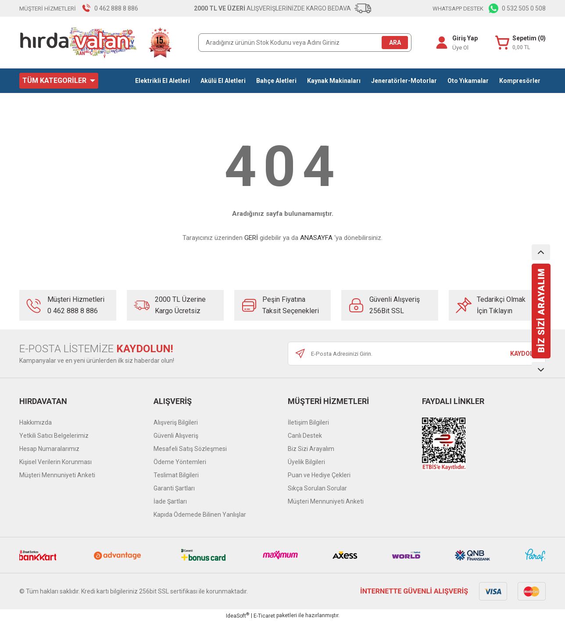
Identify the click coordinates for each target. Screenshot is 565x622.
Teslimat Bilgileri (176, 475)
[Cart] (520, 42)
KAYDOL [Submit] (521, 353)
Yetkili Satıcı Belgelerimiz (54, 435)
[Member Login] (441, 43)
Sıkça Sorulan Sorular (317, 488)
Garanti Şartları (174, 488)
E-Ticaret (264, 616)
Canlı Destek (305, 435)
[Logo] (96, 42)
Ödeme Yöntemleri (180, 461)
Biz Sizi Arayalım (311, 448)
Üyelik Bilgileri (306, 461)
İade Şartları (170, 501)
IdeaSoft (237, 615)
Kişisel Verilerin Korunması (55, 461)
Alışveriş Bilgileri (176, 422)
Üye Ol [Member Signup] (460, 47)
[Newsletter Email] (417, 353)
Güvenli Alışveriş (176, 435)
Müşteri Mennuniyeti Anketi (57, 475)
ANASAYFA (316, 238)
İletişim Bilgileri (308, 422)
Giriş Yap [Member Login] (464, 38)
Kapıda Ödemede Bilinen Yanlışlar (200, 514)
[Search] (304, 42)
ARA (395, 42)
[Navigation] (58, 81)
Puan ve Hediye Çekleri (319, 475)
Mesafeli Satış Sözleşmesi (190, 448)
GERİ (251, 238)
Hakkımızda (35, 422)
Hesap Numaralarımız (49, 448)
